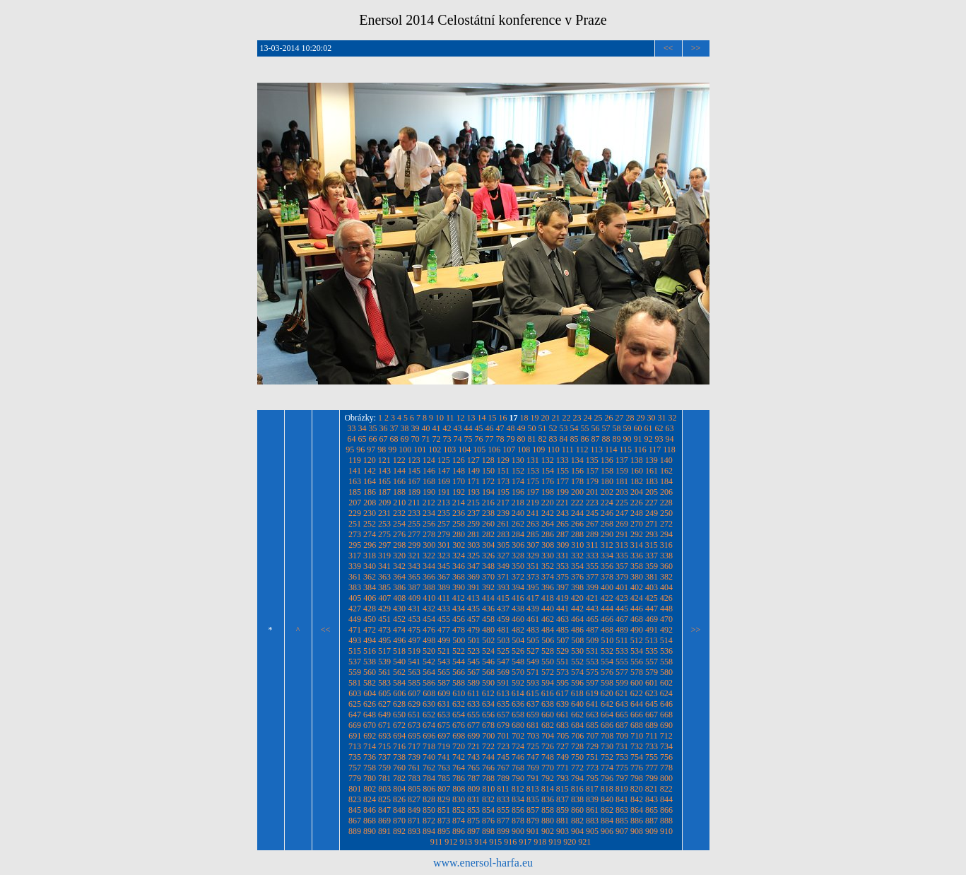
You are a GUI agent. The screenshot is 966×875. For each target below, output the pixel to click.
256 (429, 524)
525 (503, 651)
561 (384, 672)
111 (568, 449)
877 (503, 821)
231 (384, 513)
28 (630, 418)
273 (354, 534)
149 (473, 471)
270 (636, 524)
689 (651, 725)
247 (621, 513)
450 (369, 619)
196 (518, 492)
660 (547, 715)
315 (651, 545)
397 (562, 587)
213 (443, 502)
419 (562, 598)
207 (354, 502)
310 (577, 545)
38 (405, 428)
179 (592, 481)
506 (547, 640)
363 (384, 577)
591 (503, 683)
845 (354, 810)
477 (443, 630)
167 (414, 481)
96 (360, 449)
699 (473, 736)
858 (547, 810)
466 (607, 619)
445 (621, 608)
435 (473, 608)
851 (443, 810)
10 (439, 418)
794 (577, 778)
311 (592, 545)
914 (480, 842)
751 (592, 757)
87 (595, 439)
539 (384, 661)
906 (607, 831)
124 (429, 460)
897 (473, 831)
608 (429, 693)
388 (429, 587)
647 (354, 715)
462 (547, 619)
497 (414, 640)
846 (369, 810)
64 (352, 439)
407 (384, 598)
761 (414, 768)
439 (532, 608)
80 (521, 439)
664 (607, 715)
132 (547, 460)
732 (636, 746)
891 (384, 831)
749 (562, 757)
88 (606, 439)
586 (429, 683)
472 (369, 630)
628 (399, 704)
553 (592, 661)
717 (414, 746)
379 (621, 577)
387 (414, 587)
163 (354, 481)
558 (666, 661)
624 (666, 693)
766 (488, 768)
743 (473, 757)
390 (458, 587)
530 (577, 651)
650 (399, 715)
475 (414, 630)
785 (443, 778)
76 (479, 439)
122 (399, 460)
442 (577, 608)
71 (426, 439)
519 (414, 651)
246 (607, 513)
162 (666, 471)
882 (577, 821)
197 (532, 492)
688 (636, 725)
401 (621, 587)
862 (607, 810)
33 (352, 428)
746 (518, 757)
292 (636, 534)
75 (468, 439)
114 (611, 449)
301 (443, 545)
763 (443, 768)
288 (577, 534)
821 (651, 789)
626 (369, 704)
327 (503, 555)
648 (369, 715)
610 (458, 693)
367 (443, 577)
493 (354, 640)
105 (479, 449)
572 (547, 672)
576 (607, 672)
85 (574, 439)
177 (562, 481)
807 (443, 789)
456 (458, 619)
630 (429, 704)
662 (577, 715)
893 (414, 831)
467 (621, 619)
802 (369, 789)
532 (607, 651)
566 (458, 672)
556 (636, 661)
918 (540, 842)
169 (443, 481)
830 (458, 799)
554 (607, 661)
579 (651, 672)
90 (627, 439)
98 (381, 449)
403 (651, 587)
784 (429, 778)
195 (503, 492)
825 (384, 799)
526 (518, 651)
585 (414, 683)
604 (369, 693)
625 (354, 704)
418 (547, 598)
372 (518, 577)
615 (532, 693)
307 (532, 545)
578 (636, 672)
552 (577, 661)
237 (473, 513)
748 (547, 757)
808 (458, 789)
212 (429, 502)
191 (443, 492)
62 (659, 428)
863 (621, 810)
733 (651, 746)
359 (651, 566)
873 (443, 821)
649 (384, 715)
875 (473, 821)
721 (473, 746)
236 (458, 513)
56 (595, 428)
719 (443, 746)
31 (662, 418)
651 (414, 715)
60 (638, 428)
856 (518, 810)
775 (621, 768)
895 (443, 831)
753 (621, 757)
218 (518, 502)
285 (532, 534)
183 (651, 481)
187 (384, 492)
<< (668, 48)
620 (607, 693)
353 (562, 566)
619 (592, 693)
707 (592, 736)
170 (458, 481)
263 (532, 524)
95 (350, 449)
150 (488, 471)
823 (354, 799)
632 (458, 704)
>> (696, 48)
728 (577, 746)
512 (636, 640)
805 (414, 789)
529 (562, 651)
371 (503, 577)
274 (369, 534)
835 (532, 799)
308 (547, 545)
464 (577, 619)
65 (362, 439)
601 (651, 683)
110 (553, 449)
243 (562, 513)
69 (405, 439)
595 (562, 683)
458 (488, 619)
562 (399, 672)
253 (384, 524)
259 (473, 524)
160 (636, 471)
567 (473, 672)
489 (621, 630)
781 (384, 778)
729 (592, 746)
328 (518, 555)
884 (607, 821)
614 (518, 693)
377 (592, 577)
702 (518, 736)
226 (636, 502)
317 (354, 555)
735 (354, 757)
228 (666, 502)
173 (503, 481)
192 (458, 492)
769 (532, 768)
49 (521, 428)
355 (592, 566)
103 (449, 449)
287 (562, 534)
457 (473, 619)
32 (672, 418)
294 (666, 534)
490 (636, 630)
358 (636, 566)
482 (518, 630)
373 (532, 577)
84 (564, 439)
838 (577, 799)
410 (429, 598)
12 (461, 418)
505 (532, 640)
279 (443, 534)
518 (399, 651)
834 (518, 799)
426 (666, 598)
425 (651, 598)
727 (562, 746)
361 (354, 577)
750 (577, 757)
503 (503, 640)
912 (450, 842)
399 (592, 587)
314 (636, 545)
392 (488, 587)
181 (621, 481)
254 (399, 524)
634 (488, 704)
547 (503, 661)
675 (443, 725)
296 (369, 545)
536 (666, 651)
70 (415, 439)
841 (621, 799)
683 (562, 725)
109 (538, 449)
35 (373, 428)
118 (669, 449)
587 (443, 683)
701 (503, 736)
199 (562, 492)
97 (371, 449)
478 (458, 630)
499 (443, 640)
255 (414, 524)
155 (562, 471)
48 (511, 428)
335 (621, 555)
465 (592, 619)
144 (399, 471)
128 (488, 460)
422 (607, 598)
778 (666, 768)
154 (547, 471)
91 (638, 439)
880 (547, 821)
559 (354, 672)
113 (596, 449)
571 (532, 672)
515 (354, 651)
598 (607, 683)
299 (414, 545)
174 (518, 481)
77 (489, 439)
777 (651, 768)
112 (582, 449)
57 (606, 428)
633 (473, 704)
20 (545, 418)
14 (482, 418)
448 (666, 608)
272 (666, 524)
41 (436, 428)
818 (607, 789)
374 (547, 577)
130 (518, 460)
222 (577, 502)
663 (592, 715)
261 (503, 524)
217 (503, 502)
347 (473, 566)
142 (369, 471)
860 (577, 810)
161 (651, 471)
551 (562, 661)
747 (532, 757)
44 (468, 428)
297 (384, 545)
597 (592, 683)
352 (547, 566)
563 (414, 672)
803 (384, 789)
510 (607, 640)
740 (429, 757)
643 (621, 704)
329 (532, 555)
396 (547, 587)
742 (458, 757)
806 (429, 789)
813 (532, 789)
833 (503, 799)
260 (488, 524)
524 (488, 651)
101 (419, 449)
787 (473, 778)
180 (607, 481)
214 (458, 502)
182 (636, 481)
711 (651, 736)
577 (621, 672)
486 (577, 630)
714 (369, 746)
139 (651, 460)
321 (414, 555)
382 (666, 577)
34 (362, 428)
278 (429, 534)
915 (495, 842)
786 (458, 778)
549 (532, 661)
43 (458, 428)
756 (666, 757)
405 (354, 598)
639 (562, 704)
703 (532, 736)
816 (577, 789)
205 (651, 492)
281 (473, 534)
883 (592, 821)
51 (542, 428)
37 (394, 428)
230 (369, 513)
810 (488, 789)
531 (592, 651)
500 (458, 640)
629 (414, 704)
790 (518, 778)
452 (399, 619)
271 (651, 524)
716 (399, 746)
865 (651, 810)
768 (518, 768)
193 (473, 492)
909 (651, 831)
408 (399, 598)
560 (369, 672)
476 (429, 630)
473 (384, 630)
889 (354, 831)
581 (354, 683)
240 (518, 513)
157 (592, 471)
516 (369, 651)
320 (399, 555)
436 (488, 608)
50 (532, 428)
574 (577, 672)
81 (532, 439)
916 (510, 842)
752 (607, 757)
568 (488, 672)
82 (542, 439)
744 (488, 757)
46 (489, 428)
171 (473, 481)
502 (488, 640)
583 (384, 683)
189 (414, 492)
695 (414, 736)
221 (562, 502)
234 (429, 513)
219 (532, 502)
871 (414, 821)
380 (636, 577)
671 (384, 725)
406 (369, 598)
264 (547, 524)
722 (488, 746)
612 (488, 693)
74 (458, 439)
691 (354, 736)
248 (636, 513)
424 (636, 598)
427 (354, 608)
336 (636, 555)
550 (547, 661)
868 (369, 821)
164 (369, 481)
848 (399, 810)
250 (666, 513)
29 (641, 418)
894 (429, 831)
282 (488, 534)
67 (383, 439)
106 (494, 449)
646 (666, 704)
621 (621, 693)
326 (488, 555)
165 (384, 481)
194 (488, 492)
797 (621, 778)
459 (503, 619)
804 (399, 789)
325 (473, 555)
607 (414, 693)
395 (532, 587)
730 (607, 746)
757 (354, 768)
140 (666, 460)
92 (648, 439)
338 (666, 555)
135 (592, 460)
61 (648, 428)
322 (429, 555)
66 (373, 439)
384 (369, 587)
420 (577, 598)
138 (636, 460)
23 (577, 418)
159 (621, 471)
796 (607, 778)
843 (651, 799)
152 (518, 471)
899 (503, 831)
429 (384, 608)
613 (503, 693)
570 (518, 672)
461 (532, 619)
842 (636, 799)
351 (532, 566)
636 (518, 704)
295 (354, 545)
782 (399, 778)
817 (592, 789)
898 (488, 831)
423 (621, 598)
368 (458, 577)
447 (651, 608)
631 (443, 704)
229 (354, 513)
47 (500, 428)
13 (471, 418)
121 (384, 460)
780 (369, 778)
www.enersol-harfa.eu (483, 863)
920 (569, 842)
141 (354, 471)
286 (547, 534)
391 (473, 587)
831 (473, 799)
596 (577, 683)
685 (592, 725)
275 (384, 534)
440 (547, 608)
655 (473, 715)
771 (562, 768)
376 (577, 577)
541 (414, 661)
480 (488, 630)
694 (399, 736)
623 (651, 693)
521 (443, 651)
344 (429, 566)
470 (666, 619)
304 (488, 545)
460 (518, 619)
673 (414, 725)
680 (518, 725)
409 (414, 598)
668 (666, 715)
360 (666, 566)
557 (651, 661)
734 (666, 746)
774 (607, 768)
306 (518, 545)
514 (666, 640)
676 (458, 725)
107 (508, 449)
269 (621, 524)
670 (369, 725)
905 (592, 831)
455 (443, 619)
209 (384, 502)
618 (577, 693)
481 (503, 630)
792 (547, 778)
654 (458, 715)
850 (429, 810)
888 (666, 821)
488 (607, 630)
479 (473, 630)
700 (488, 736)
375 (562, 577)
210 (399, 502)
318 (369, 555)
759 (384, 768)
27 (619, 418)
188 (399, 492)
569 (503, 672)
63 (670, 428)
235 (443, 513)
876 (488, 821)
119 (354, 460)
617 (562, 693)
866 (666, 810)
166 (399, 481)
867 (354, 821)
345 (443, 566)
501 (473, 640)
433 (443, 608)
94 (670, 439)
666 (636, 715)
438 (518, 608)
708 (607, 736)
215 (473, 502)
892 (399, 831)
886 (636, 821)
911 (436, 842)
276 (399, 534)
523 (473, 651)
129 (503, 460)
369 (473, 577)
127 (473, 460)
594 (547, 683)
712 (666, 736)
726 (547, 746)
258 (458, 524)
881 (562, 821)
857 (532, 810)
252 (369, 524)
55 (585, 428)
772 (577, 768)
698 (458, 736)
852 (458, 810)
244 (577, 513)
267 (592, 524)
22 (566, 418)
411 (443, 598)
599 (621, 683)
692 (369, 736)
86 (585, 439)
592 (518, 683)
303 (473, 545)
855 (503, 810)
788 (488, 778)
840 (607, 799)
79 (511, 439)
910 (666, 831)
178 (577, 481)
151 (503, 471)
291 (621, 534)
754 (636, 757)
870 (399, 821)
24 (588, 418)
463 (562, 619)
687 (621, 725)
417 (532, 598)
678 (488, 725)
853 (473, 810)
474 (399, 630)
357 (621, 566)
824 (369, 799)
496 (399, 640)
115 (626, 449)
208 (369, 502)
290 (607, 534)
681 (532, 725)
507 (562, 640)
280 (458, 534)
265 (562, 524)
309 (562, 545)
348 (488, 566)
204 (636, 492)
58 (617, 428)
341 (384, 566)
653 (443, 715)
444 (607, 608)
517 (384, 651)
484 (547, 630)
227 (651, 502)
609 (443, 693)
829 (443, 799)
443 (592, 608)
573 (562, 672)
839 (592, 799)
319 (384, 555)
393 (503, 587)
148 (458, 471)
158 (607, 471)
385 (384, 587)
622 (636, 693)
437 (503, 608)
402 (636, 587)
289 (592, 534)
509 (592, 640)
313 (621, 545)
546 (488, 661)
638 (547, 704)
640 (577, 704)
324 (458, 555)
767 (503, 768)
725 (532, 746)
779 (354, 778)
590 (488, 683)
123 (414, 460)
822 (666, 789)
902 (547, 831)
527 (532, 651)
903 (562, 831)
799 (651, 778)
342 (399, 566)
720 (458, 746)
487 (592, 630)
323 (443, 555)
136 (607, 460)
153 (532, 471)
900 (518, 831)
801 (354, 789)
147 (443, 471)
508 (577, 640)
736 (369, 757)
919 (554, 842)
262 (518, 524)
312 (607, 545)
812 (518, 789)
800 (666, 778)
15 (492, 418)
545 (473, 661)
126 (458, 460)
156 (577, 471)
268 (607, 524)
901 (532, 831)
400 (607, 587)
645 (651, 704)
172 (488, 481)
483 (532, 630)
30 (651, 418)
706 (577, 736)
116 (640, 449)
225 (621, 502)
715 (384, 746)
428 (369, 608)
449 (354, 619)
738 (399, 757)
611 (473, 693)
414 (488, 598)
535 (651, 651)
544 (458, 661)
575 (592, 672)
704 (547, 736)
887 (651, 821)
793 (562, 778)
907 (621, 831)
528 (547, 651)
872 (429, 821)
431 (414, 608)
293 (651, 534)
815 (562, 789)
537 (354, 661)
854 (488, 810)
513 (651, 640)
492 (666, 630)
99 (392, 449)
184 (666, 481)
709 (621, 736)
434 (458, 608)
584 (399, 683)
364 (399, 577)
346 (458, 566)
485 (562, 630)
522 (458, 651)
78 (500, 439)
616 (547, 693)
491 (651, 630)
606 (399, 693)
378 (607, 577)
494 (369, 640)
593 (532, 683)
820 (636, 789)
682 (547, 725)
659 (532, 715)
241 (532, 513)
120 (369, 460)
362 (369, 577)
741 (443, 757)
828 (429, 799)
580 (666, 672)
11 (450, 418)
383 (354, 587)
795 (592, 778)
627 (384, 704)
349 (503, 566)
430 (399, 608)
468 (636, 619)
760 (399, 768)
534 (636, 651)
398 (577, 587)
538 (369, 661)
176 (547, 481)
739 (414, 757)
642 (607, 704)
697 (443, 736)
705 (562, 736)
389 (443, 587)
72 (436, 439)
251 (354, 524)
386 (399, 587)
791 (532, 778)
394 (518, 587)
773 (592, 768)
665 (621, 715)
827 (414, 799)
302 (458, 545)
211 (414, 502)
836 (547, 799)
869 (384, 821)
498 (429, 640)
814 (547, 789)
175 (532, 481)
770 (547, 768)
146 (429, 471)
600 (636, 683)
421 (592, 598)
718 (429, 746)
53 (564, 428)
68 (394, 439)
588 (458, 683)
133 (562, 460)
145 (414, 471)
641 (592, 704)
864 (636, 810)
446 (636, 608)
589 (473, 683)
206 (666, 492)
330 (547, 555)
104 (464, 449)
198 (547, 492)
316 (666, 545)
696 (429, 736)
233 (414, 513)
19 (535, 418)
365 (414, 577)
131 (532, 460)
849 (414, 810)
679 (503, 725)
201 (592, 492)
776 (636, 768)
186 (369, 492)
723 (503, 746)
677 (473, 725)
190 (429, 492)
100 (405, 449)
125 (443, 460)
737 (384, 757)
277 (414, 534)
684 (577, 725)
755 (651, 757)
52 (553, 428)
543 (443, 661)
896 (458, 831)
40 (426, 428)
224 (607, 502)
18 (524, 418)
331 (562, 555)
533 (621, 651)
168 (429, 481)
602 (666, 683)
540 (399, 661)
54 (574, 428)
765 (473, 768)
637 (532, 704)
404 (666, 587)
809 (473, 789)
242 (547, 513)
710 (636, 736)
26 (609, 418)
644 (636, 704)
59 (627, 428)
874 (458, 821)
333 (592, 555)
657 (503, 715)
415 (503, 598)
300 (429, 545)
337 (651, 555)
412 (458, 598)
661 (562, 715)
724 (518, 746)
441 (562, 608)
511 (621, 640)
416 (518, 598)
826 (399, 799)
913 (465, 842)
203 (621, 492)
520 (429, 651)
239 (503, 513)
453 (414, 619)
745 (503, 757)
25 (598, 418)
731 (621, 746)
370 (488, 577)
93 (659, 439)
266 (577, 524)
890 (369, 831)
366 (429, 577)
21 (556, 418)
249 (651, 513)
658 (518, 715)
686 (607, 725)
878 (518, 821)
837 (562, 799)
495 (384, 640)
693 (384, 736)
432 (429, 608)
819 (621, 789)
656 (488, 715)
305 (503, 545)
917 (525, 842)
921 (584, 842)
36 (383, 428)
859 (562, 810)
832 (488, 799)
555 (621, 661)
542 (429, 661)
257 (443, 524)
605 (384, 693)
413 (473, 598)
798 (636, 778)
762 (429, 768)
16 (503, 418)
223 (592, 502)
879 (532, 821)
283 (503, 534)
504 (518, 640)
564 (429, 672)
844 (666, 799)
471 (354, 630)
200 (577, 492)
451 (384, 619)
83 (553, 439)
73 (447, 439)
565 (443, 672)
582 (369, 683)
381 (651, 577)
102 (434, 449)
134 (577, 460)
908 (636, 831)
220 (547, 502)
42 (447, 428)
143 (384, 471)
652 (429, 715)
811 (503, 789)
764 (458, 768)
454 (429, 619)
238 (488, 513)
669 (354, 725)
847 (384, 810)
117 (655, 449)
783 (414, 778)
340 (369, 566)
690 (666, 725)
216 (488, 502)
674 (429, 725)
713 (354, 746)
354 (577, 566)
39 (415, 428)
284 (518, 534)
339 (354, 566)
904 (577, 831)
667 (651, 715)
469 (651, 619)
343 (414, 566)
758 (369, 768)
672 (399, 725)
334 (607, 555)
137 (621, 460)
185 (354, 492)
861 (592, 810)
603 (354, 693)
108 (523, 449)
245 (592, 513)
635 (503, 704)
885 (621, 821)
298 (399, 545)
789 (503, 778)
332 (577, 555)
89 (617, 439)
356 (607, 566)
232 (399, 513)
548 (518, 661)
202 (607, 492)
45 (479, 428)
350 (518, 566)
